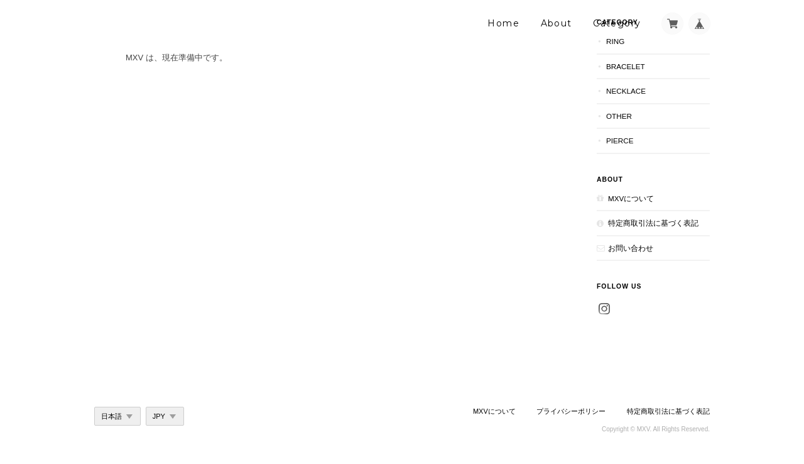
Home (503, 23)
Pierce (620, 140)
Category (617, 23)
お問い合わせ (630, 248)
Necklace (626, 91)
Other (619, 116)
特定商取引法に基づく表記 (653, 223)
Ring (615, 41)
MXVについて (631, 198)
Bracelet (625, 66)
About (556, 23)
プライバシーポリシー (571, 411)
